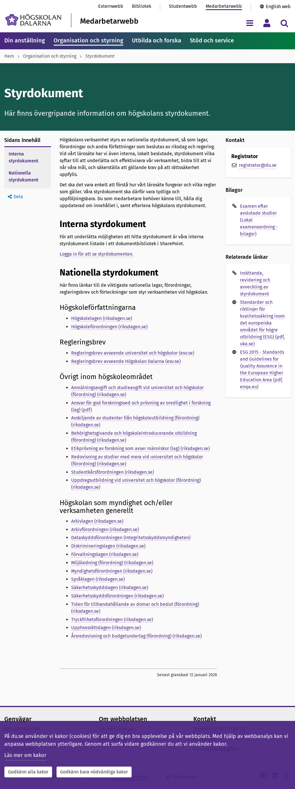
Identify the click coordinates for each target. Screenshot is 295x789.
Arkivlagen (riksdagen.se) (97, 521)
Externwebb (110, 6)
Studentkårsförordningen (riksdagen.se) (112, 472)
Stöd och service (212, 40)
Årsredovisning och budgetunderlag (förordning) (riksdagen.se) (136, 636)
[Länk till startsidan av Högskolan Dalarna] (33, 19)
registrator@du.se (258, 165)
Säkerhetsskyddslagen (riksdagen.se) (109, 587)
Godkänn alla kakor (28, 772)
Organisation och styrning (88, 40)
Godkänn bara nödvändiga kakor (94, 772)
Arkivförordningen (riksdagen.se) (105, 529)
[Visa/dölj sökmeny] (284, 22)
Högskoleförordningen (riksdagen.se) (109, 326)
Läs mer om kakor (25, 755)
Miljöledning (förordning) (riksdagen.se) (112, 562)
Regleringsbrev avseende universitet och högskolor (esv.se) (132, 353)
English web (278, 6)
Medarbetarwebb (224, 6)
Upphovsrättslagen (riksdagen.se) (106, 627)
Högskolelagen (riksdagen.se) (101, 318)
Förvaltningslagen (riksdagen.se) (104, 554)
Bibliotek (141, 6)
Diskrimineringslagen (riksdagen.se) (108, 546)
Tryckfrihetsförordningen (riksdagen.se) (112, 619)
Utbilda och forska (156, 40)
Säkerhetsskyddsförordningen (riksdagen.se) (117, 596)
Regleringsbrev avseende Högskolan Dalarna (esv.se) (126, 361)
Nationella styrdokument (23, 176)
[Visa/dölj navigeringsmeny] (249, 22)
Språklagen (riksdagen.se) (98, 579)
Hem (9, 56)
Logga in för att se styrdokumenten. (97, 254)
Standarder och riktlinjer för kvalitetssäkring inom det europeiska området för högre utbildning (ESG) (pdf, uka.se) (262, 322)
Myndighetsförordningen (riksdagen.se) (111, 571)
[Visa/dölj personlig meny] (266, 22)
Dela (18, 196)
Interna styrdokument (23, 157)
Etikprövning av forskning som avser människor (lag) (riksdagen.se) (140, 448)
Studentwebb (183, 6)
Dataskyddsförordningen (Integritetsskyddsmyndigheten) (130, 537)
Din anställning (24, 40)
